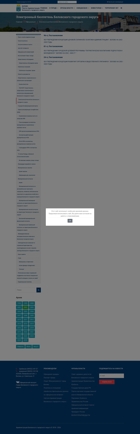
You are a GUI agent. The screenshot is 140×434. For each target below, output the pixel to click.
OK (70, 221)
